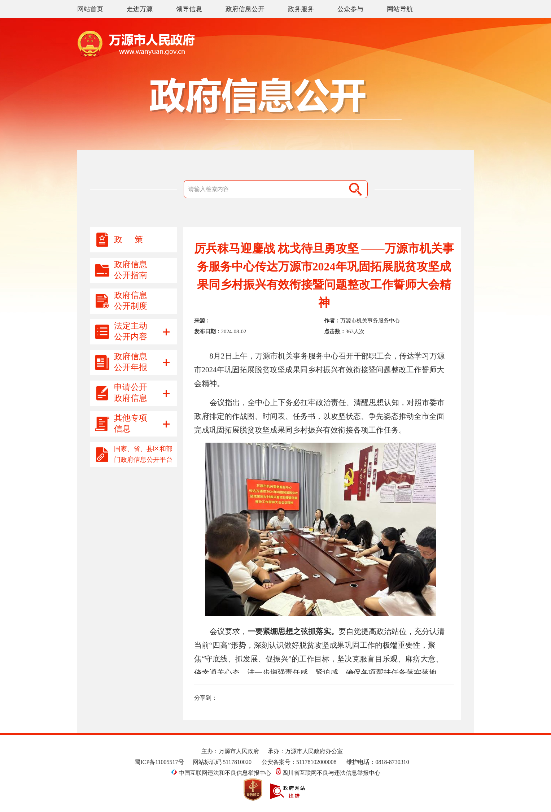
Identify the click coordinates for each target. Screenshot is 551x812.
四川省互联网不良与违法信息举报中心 (328, 773)
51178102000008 (316, 762)
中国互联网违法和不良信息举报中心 (221, 773)
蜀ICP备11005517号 (159, 762)
